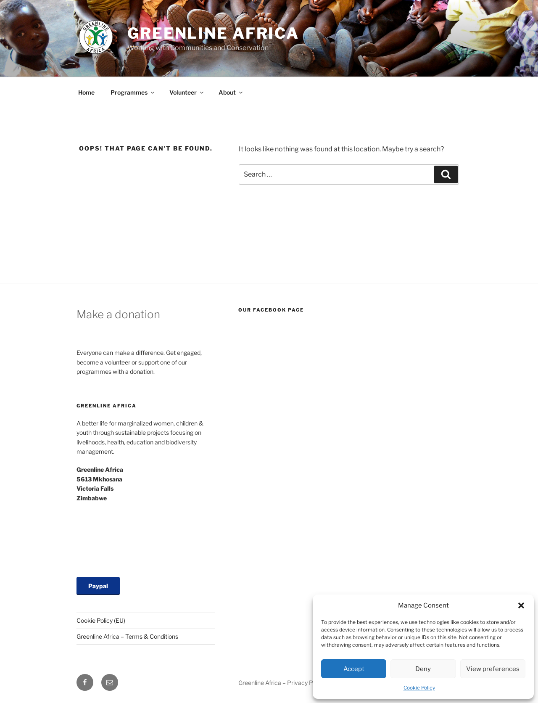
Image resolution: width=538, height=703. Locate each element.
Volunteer (187, 92)
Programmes (133, 92)
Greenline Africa (213, 33)
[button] (521, 605)
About (231, 92)
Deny (423, 669)
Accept (353, 669)
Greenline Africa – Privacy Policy (281, 682)
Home (86, 92)
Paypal (98, 585)
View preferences (493, 669)
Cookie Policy (419, 687)
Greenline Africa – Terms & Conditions (127, 636)
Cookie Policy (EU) (100, 620)
